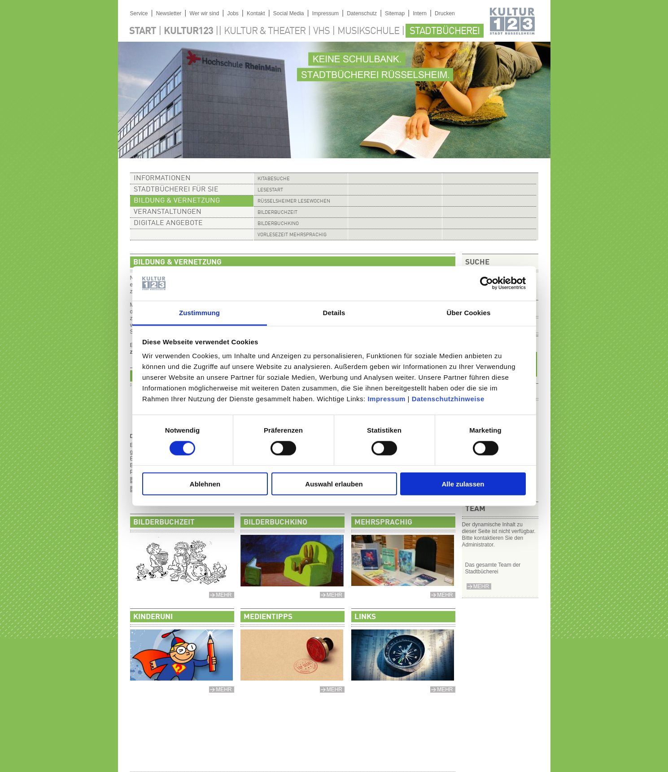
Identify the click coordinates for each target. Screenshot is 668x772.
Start (142, 31)
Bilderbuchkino (278, 223)
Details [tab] (334, 313)
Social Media (288, 13)
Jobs (232, 13)
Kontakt (256, 13)
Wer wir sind (204, 13)
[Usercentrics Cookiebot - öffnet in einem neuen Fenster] (486, 283)
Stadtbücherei (445, 31)
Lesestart (270, 190)
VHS (321, 31)
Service (139, 13)
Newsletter (169, 13)
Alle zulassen (462, 484)
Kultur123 (188, 31)
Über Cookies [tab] (469, 313)
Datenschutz (362, 13)
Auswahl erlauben (333, 484)
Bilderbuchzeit (277, 212)
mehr (481, 586)
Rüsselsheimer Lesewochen (294, 201)
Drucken (445, 13)
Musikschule (368, 31)
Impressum (386, 399)
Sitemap (395, 13)
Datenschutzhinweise (448, 399)
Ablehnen (205, 484)
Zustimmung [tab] (199, 313)
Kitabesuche (274, 179)
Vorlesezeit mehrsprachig (292, 235)
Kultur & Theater (265, 31)
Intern (420, 13)
